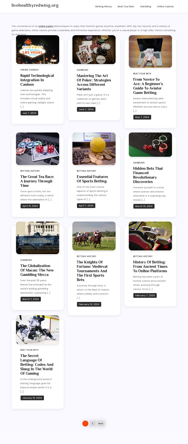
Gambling (145, 6)
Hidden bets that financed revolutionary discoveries (148, 175)
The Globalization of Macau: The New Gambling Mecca (37, 270)
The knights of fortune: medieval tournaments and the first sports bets (92, 271)
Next (100, 423)
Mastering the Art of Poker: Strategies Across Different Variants (94, 82)
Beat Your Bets (126, 6)
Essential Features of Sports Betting (92, 179)
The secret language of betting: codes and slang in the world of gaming (36, 365)
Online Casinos (165, 6)
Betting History (103, 6)
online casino (45, 26)
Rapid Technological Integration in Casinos (37, 80)
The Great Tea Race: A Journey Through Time (37, 181)
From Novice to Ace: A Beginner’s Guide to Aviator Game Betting (148, 86)
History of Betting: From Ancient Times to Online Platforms (150, 266)
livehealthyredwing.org (35, 5)
